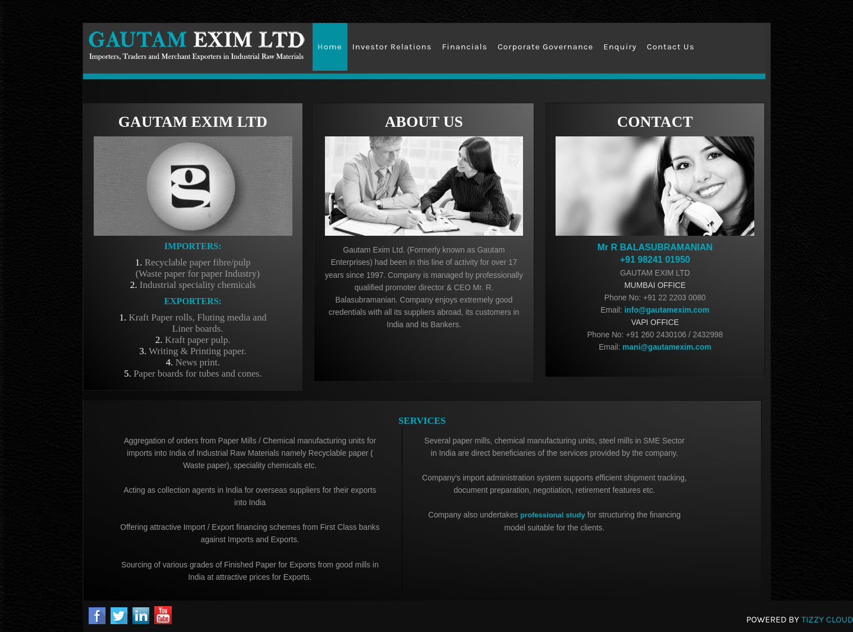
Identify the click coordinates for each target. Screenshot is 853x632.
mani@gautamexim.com (665, 346)
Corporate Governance (546, 47)
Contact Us (671, 47)
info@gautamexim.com (665, 309)
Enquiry (619, 47)
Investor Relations (392, 47)
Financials (464, 47)
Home (330, 47)
